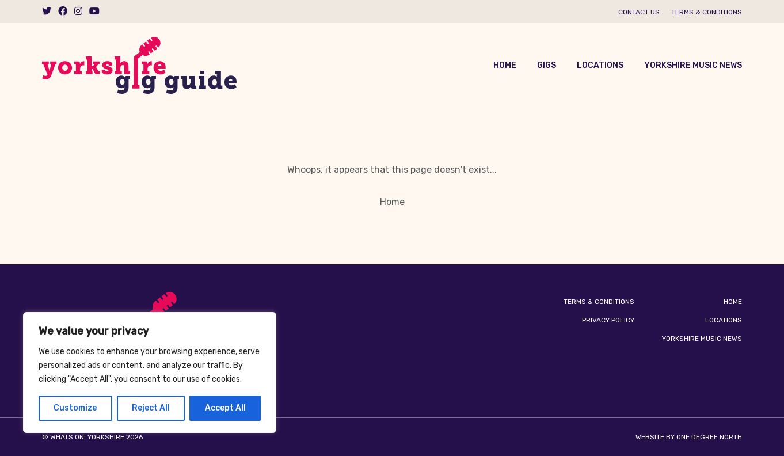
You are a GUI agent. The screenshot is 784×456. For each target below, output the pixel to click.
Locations (600, 65)
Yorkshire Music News (693, 65)
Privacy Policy (608, 320)
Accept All (225, 408)
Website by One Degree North (688, 437)
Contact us (639, 12)
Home (504, 65)
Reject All (151, 408)
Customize (75, 408)
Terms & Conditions (706, 12)
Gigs (546, 65)
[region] (149, 372)
